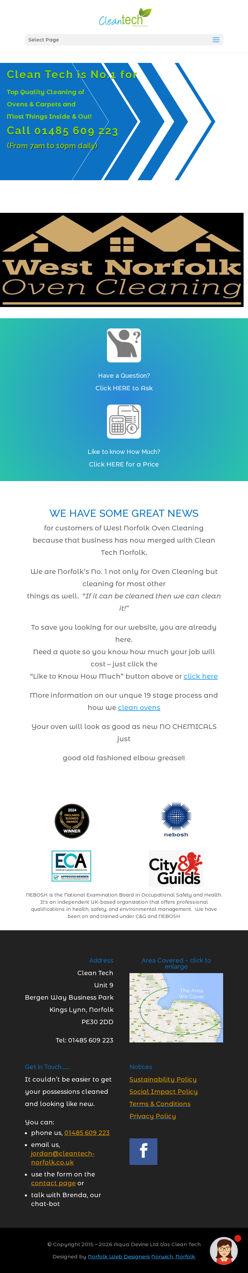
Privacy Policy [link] (152, 1116)
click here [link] (201, 676)
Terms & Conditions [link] (159, 1104)
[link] (125, 16)
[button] (216, 40)
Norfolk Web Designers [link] (119, 1256)
